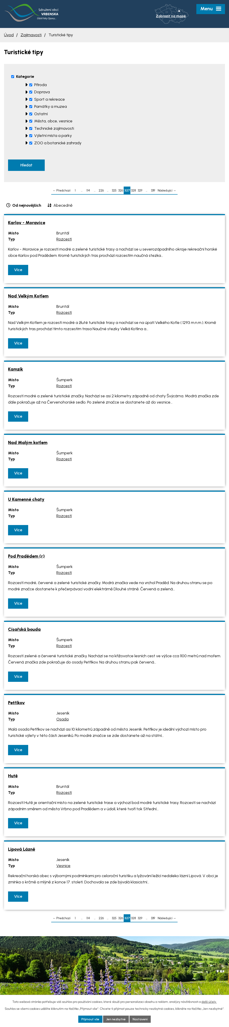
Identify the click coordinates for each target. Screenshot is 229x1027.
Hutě (13, 776)
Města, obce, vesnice (53, 121)
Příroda (40, 84)
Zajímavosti (31, 34)
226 (101, 190)
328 (133, 190)
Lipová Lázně (21, 849)
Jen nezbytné (116, 1019)
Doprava (42, 91)
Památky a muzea (50, 106)
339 (153, 190)
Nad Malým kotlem (27, 442)
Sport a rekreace (49, 99)
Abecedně (62, 205)
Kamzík (15, 369)
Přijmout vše (90, 1019)
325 (114, 190)
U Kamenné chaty (26, 499)
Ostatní (41, 113)
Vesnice (63, 865)
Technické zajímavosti (54, 128)
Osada (62, 719)
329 (140, 190)
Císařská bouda (24, 629)
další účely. (209, 1002)
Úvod (9, 34)
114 (88, 190)
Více (18, 270)
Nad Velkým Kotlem (28, 296)
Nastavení (140, 1019)
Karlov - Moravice (26, 222)
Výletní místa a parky (53, 135)
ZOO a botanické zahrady (57, 142)
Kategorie (25, 76)
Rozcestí (64, 239)
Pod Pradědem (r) (26, 556)
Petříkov (16, 702)
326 (120, 190)
